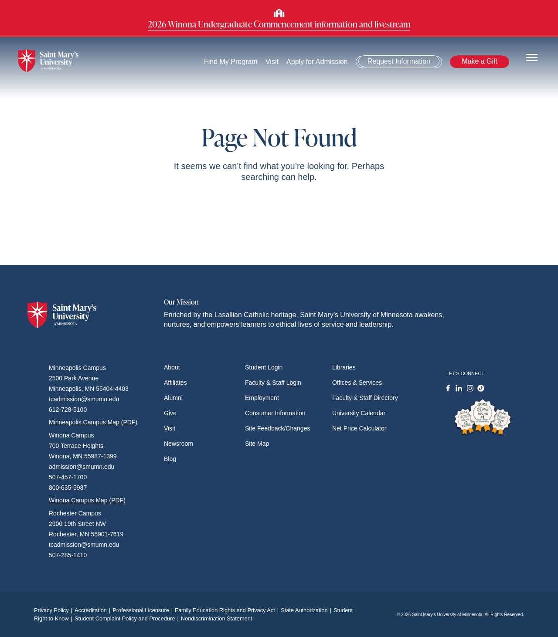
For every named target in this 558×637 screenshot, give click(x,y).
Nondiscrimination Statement (216, 618)
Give (170, 413)
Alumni (173, 397)
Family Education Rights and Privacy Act (228, 610)
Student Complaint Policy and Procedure (128, 618)
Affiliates (175, 382)
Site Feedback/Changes (277, 428)
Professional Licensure (143, 610)
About (172, 367)
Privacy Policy (54, 610)
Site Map (257, 443)
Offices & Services (357, 382)
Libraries (344, 367)
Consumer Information (275, 413)
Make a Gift (479, 61)
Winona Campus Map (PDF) (87, 500)
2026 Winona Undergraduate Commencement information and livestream (279, 24)
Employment (262, 397)
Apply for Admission (317, 61)
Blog (170, 458)
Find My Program (231, 61)
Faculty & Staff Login (273, 382)
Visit (272, 61)
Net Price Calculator (359, 428)
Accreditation (93, 610)
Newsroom (178, 443)
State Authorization (307, 610)
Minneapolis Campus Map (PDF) (93, 422)
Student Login (263, 367)
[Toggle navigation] (532, 57)
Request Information (398, 61)
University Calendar (358, 413)
